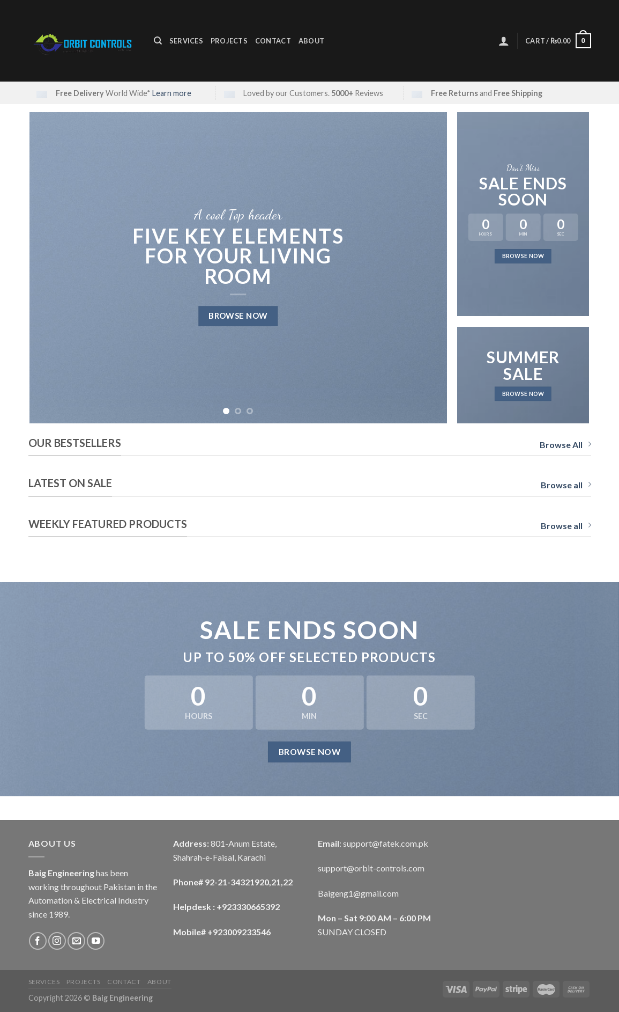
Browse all (566, 485)
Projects (229, 40)
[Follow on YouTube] (96, 941)
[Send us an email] (76, 941)
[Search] (158, 41)
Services (186, 40)
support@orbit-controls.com (371, 868)
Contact (273, 40)
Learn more (171, 93)
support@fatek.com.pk (385, 843)
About (311, 40)
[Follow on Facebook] (38, 941)
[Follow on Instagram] (57, 941)
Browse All (565, 444)
